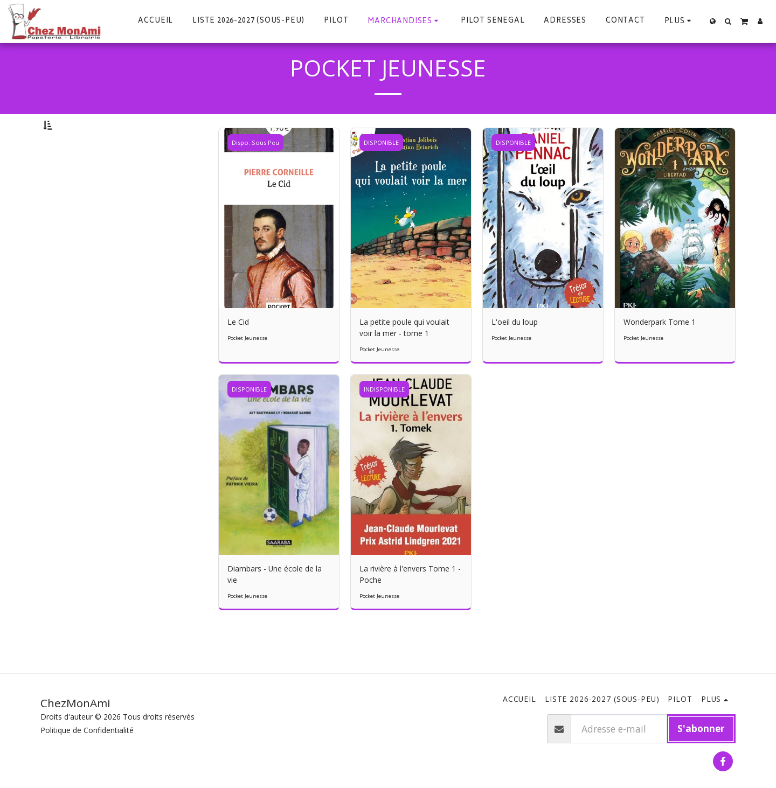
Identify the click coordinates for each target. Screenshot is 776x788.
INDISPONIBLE (384, 418)
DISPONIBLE (381, 172)
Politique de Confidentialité (87, 730)
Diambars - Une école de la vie (274, 603)
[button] (728, 21)
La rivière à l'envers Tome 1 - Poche (410, 603)
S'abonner (701, 728)
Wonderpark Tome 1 (659, 351)
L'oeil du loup (514, 351)
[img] (279, 247)
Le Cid (238, 351)
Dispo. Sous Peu (255, 172)
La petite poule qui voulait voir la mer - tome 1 (404, 356)
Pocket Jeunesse (247, 367)
